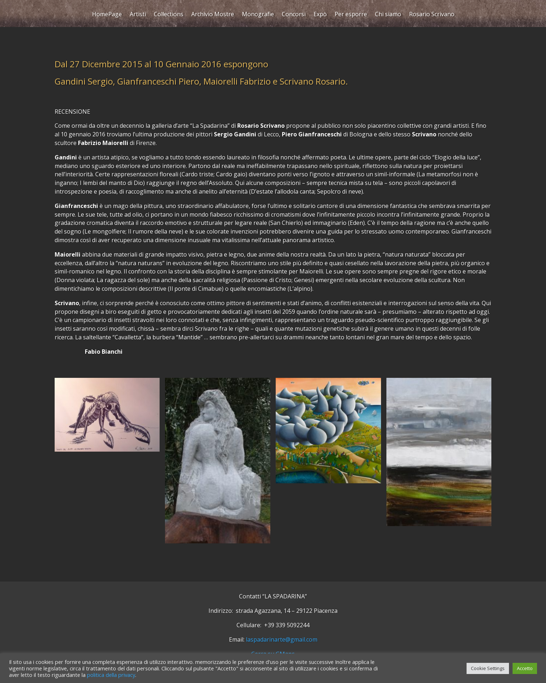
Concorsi (294, 15)
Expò (320, 15)
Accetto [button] (525, 668)
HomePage (107, 15)
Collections (168, 15)
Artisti (138, 15)
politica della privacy (111, 674)
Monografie (258, 15)
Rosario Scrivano (431, 15)
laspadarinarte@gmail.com (281, 639)
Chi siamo (388, 15)
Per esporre (351, 15)
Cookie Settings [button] (488, 668)
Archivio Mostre (212, 15)
